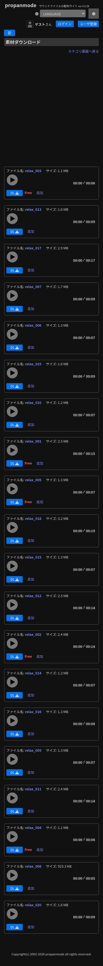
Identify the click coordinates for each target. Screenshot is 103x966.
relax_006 (33, 325)
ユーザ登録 (88, 23)
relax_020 (33, 904)
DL (14, 192)
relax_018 (33, 518)
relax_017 (33, 248)
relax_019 (33, 363)
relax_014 (33, 673)
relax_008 (33, 866)
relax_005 (33, 479)
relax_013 (33, 209)
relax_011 (33, 789)
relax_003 (33, 170)
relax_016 (33, 711)
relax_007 (33, 286)
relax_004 (33, 827)
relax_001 (33, 441)
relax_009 (33, 750)
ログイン (64, 23)
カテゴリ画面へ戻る (83, 51)
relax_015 (33, 557)
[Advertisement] (51, 106)
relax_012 (33, 595)
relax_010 (33, 402)
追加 (40, 192)
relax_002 (33, 634)
